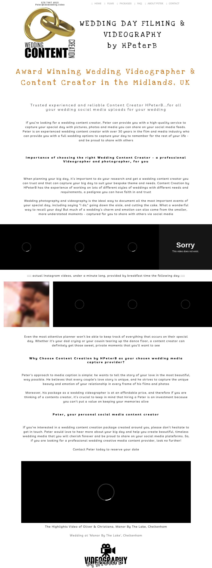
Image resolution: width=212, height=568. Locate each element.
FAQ (138, 3)
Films (109, 3)
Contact (172, 3)
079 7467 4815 (50, 2)
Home (96, 3)
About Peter (154, 3)
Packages (124, 3)
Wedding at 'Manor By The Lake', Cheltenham (106, 535)
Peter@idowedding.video (50, 5)
